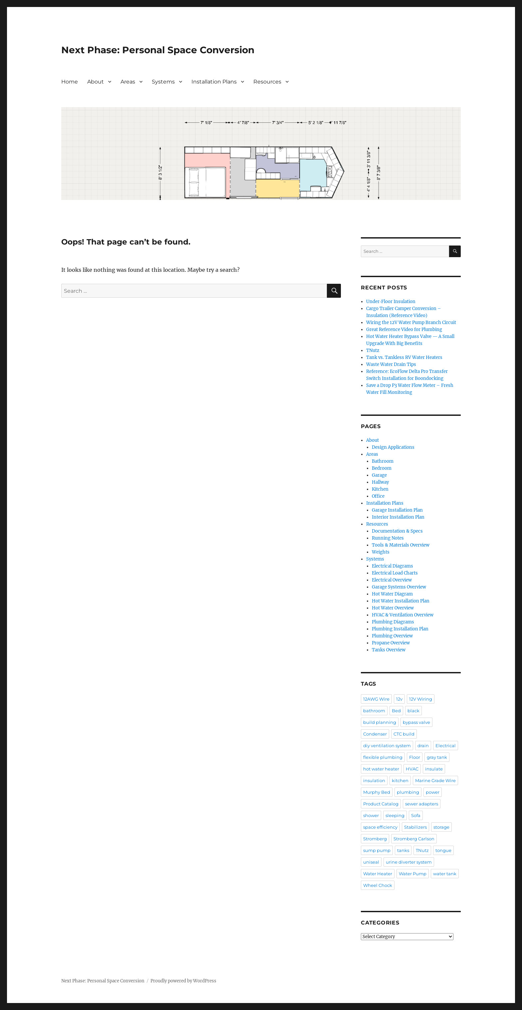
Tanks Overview (388, 650)
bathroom (374, 710)
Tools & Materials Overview (400, 545)
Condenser (375, 734)
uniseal (371, 862)
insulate (434, 768)
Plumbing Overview (392, 636)
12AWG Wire (376, 699)
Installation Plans (214, 82)
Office (378, 496)
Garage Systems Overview (399, 587)
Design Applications (393, 447)
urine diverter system (409, 862)
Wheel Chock (377, 885)
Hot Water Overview (393, 608)
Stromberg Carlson (413, 838)
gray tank (437, 757)
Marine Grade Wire (435, 780)
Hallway (380, 482)
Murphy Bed (376, 792)
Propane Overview (391, 643)
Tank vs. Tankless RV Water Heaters (404, 357)
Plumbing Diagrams (393, 622)
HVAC (412, 768)
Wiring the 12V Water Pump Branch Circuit (411, 322)
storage (441, 827)
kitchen (400, 780)
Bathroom (382, 461)
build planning (379, 722)
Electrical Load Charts (395, 573)
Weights (381, 552)
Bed (396, 710)
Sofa (415, 815)
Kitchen (380, 489)
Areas (128, 82)
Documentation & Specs (397, 531)
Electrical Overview (392, 580)
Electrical (445, 745)
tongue (443, 850)
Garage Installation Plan (397, 510)
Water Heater (377, 873)
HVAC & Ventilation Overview (402, 615)
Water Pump (412, 873)
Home (69, 82)
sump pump (377, 850)
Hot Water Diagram (392, 594)
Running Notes (388, 538)
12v (399, 699)
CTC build (403, 734)
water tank (444, 873)
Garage (379, 475)
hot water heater (381, 768)
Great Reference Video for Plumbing (404, 329)
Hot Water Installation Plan (400, 601)
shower (371, 815)
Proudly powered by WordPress (183, 981)
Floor (414, 757)
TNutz (372, 350)
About (95, 82)
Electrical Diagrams (392, 566)
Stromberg (375, 838)
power (432, 792)
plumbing (408, 792)
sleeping (395, 815)
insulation (374, 780)
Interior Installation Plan (398, 517)
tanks (403, 850)
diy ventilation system (387, 745)
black (413, 710)
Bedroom (382, 468)
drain (423, 745)
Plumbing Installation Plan (400, 629)
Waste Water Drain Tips (391, 364)
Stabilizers (415, 827)
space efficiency (380, 827)
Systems (163, 82)
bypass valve (416, 722)
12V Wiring (420, 699)
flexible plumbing (382, 757)
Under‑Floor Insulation (390, 301)
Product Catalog (380, 803)
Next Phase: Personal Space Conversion (157, 50)
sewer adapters (421, 803)
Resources (267, 82)
